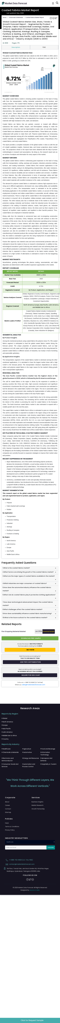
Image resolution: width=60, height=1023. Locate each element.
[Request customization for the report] (30, 662)
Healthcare (6, 749)
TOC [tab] (44, 47)
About (7, 802)
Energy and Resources (30, 758)
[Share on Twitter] (56, 18)
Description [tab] (16, 47)
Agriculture (26, 749)
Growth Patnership (38, 809)
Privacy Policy (10, 830)
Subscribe (51, 847)
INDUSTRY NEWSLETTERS (16, 838)
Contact (8, 809)
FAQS (7, 823)
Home (4, 17)
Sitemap (8, 812)
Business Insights (37, 802)
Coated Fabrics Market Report (34, 17)
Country (5, 739)
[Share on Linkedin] (53, 18)
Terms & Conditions (12, 827)
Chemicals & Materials (16, 17)
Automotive (27, 752)
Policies (9, 819)
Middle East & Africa (9, 736)
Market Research (37, 805)
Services (36, 797)
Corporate (10, 797)
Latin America (7, 732)
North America (7, 722)
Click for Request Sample (32, 1020)
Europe (5, 725)
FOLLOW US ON (30, 875)
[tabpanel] (30, 304)
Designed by (30, 890)
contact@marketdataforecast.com (20, 864)
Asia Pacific (6, 729)
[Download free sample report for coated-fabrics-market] (30, 638)
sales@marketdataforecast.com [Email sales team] (33, 685)
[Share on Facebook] (51, 18)
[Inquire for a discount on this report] (30, 675)
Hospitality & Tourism (48, 764)
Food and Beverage (47, 749)
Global (4, 718)
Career (7, 805)
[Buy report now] (30, 650)
